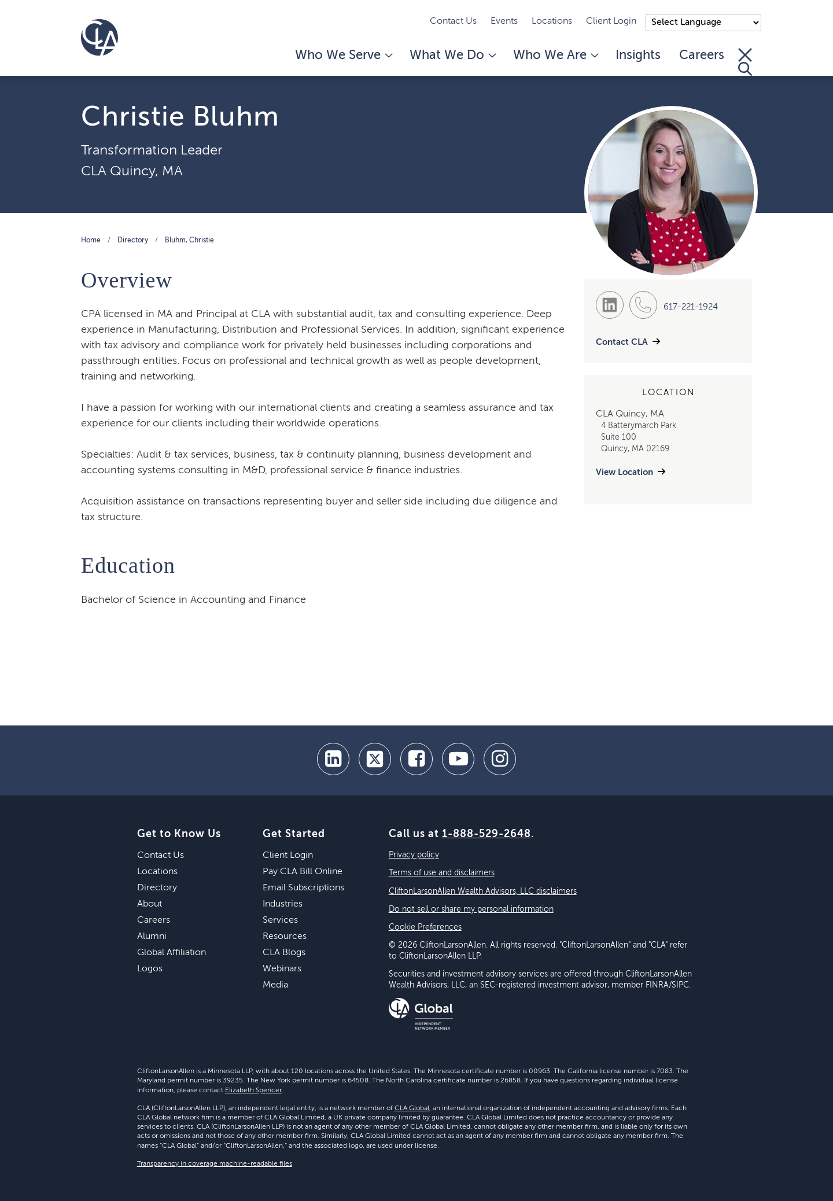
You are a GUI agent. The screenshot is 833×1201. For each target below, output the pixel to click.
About (149, 904)
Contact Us (453, 21)
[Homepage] (99, 37)
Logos (150, 969)
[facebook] (416, 759)
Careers (701, 55)
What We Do (452, 55)
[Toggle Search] (745, 62)
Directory (132, 240)
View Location (624, 472)
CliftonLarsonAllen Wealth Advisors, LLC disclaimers (483, 891)
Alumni (152, 936)
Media (275, 985)
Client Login (611, 21)
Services (280, 920)
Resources (285, 936)
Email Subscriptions (303, 888)
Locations (552, 21)
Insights (638, 55)
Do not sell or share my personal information (471, 909)
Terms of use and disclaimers (442, 873)
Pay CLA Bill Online (302, 871)
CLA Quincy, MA (132, 171)
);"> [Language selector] (703, 22)
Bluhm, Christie (189, 240)
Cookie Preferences (425, 927)
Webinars (282, 969)
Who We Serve (343, 55)
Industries (283, 904)
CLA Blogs (284, 952)
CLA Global (412, 1108)
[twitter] (375, 759)
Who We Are (555, 55)
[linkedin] (333, 759)
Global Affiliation (171, 952)
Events (504, 21)
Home (91, 240)
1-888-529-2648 (486, 834)
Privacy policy (414, 855)
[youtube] (458, 759)
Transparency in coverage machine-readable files (214, 1164)
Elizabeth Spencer (253, 1090)
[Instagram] (500, 759)
